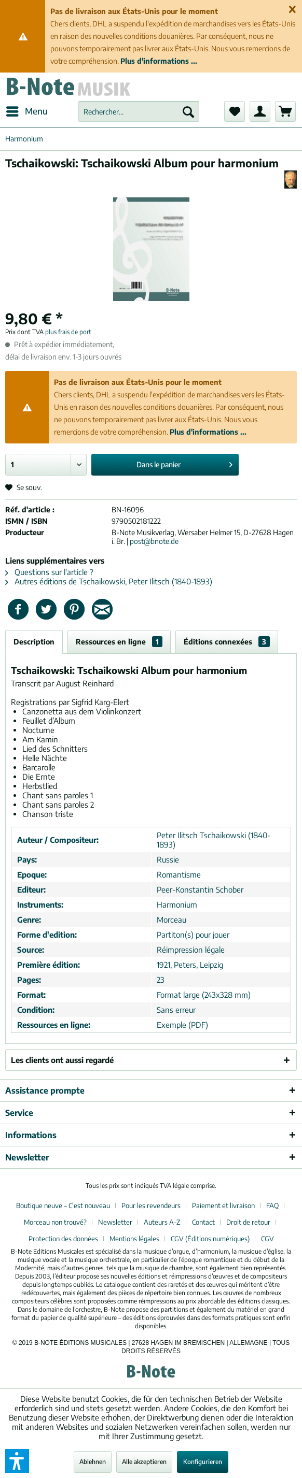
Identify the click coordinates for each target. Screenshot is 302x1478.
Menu (27, 110)
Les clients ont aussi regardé (62, 1060)
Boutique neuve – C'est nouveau (63, 1205)
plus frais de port (68, 332)
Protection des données (63, 1239)
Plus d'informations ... (158, 60)
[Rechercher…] (138, 111)
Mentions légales (134, 1239)
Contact (203, 1222)
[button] (17, 1461)
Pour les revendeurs (151, 1205)
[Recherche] (188, 111)
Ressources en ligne (119, 641)
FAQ (272, 1205)
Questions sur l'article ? (49, 572)
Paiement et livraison (223, 1205)
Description (33, 641)
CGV (267, 1239)
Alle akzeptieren (144, 1462)
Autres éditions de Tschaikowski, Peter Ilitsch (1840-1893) (108, 581)
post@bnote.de (154, 541)
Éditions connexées (227, 641)
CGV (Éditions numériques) (210, 1239)
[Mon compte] (260, 111)
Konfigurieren (202, 1462)
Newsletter (115, 1222)
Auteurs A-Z (162, 1222)
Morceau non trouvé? (55, 1222)
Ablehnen (92, 1462)
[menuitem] (26, 111)
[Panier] (285, 111)
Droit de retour (248, 1222)
